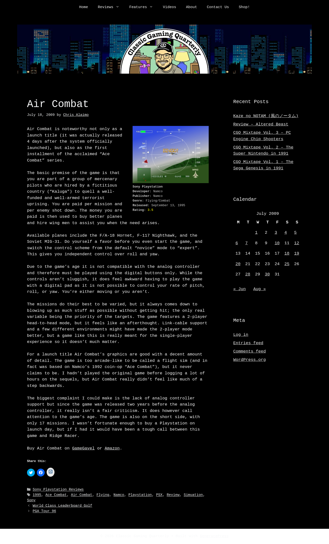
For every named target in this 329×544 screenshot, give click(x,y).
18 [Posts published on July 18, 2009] (286, 253)
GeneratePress (214, 536)
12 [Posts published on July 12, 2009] (296, 243)
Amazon (112, 448)
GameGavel (83, 448)
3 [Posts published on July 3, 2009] (275, 232)
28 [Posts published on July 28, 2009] (247, 274)
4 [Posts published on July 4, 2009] (285, 232)
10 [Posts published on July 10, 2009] (276, 243)
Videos (169, 7)
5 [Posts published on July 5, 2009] (295, 232)
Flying (102, 495)
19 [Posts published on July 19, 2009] (296, 253)
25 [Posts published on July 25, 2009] (286, 264)
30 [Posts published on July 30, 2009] (267, 274)
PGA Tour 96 (44, 511)
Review (173, 495)
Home (83, 7)
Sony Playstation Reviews (58, 490)
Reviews (111, 7)
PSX (159, 495)
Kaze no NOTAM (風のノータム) (265, 116)
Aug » (259, 289)
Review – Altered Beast (260, 124)
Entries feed (248, 343)
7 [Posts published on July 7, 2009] (246, 243)
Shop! (244, 7)
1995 (37, 495)
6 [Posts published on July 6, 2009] (236, 243)
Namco (118, 495)
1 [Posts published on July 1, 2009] (256, 232)
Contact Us (218, 7)
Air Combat (81, 495)
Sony (31, 500)
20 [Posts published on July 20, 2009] (237, 264)
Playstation (140, 495)
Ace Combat (56, 495)
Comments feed (249, 351)
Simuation (193, 495)
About (191, 7)
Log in (240, 335)
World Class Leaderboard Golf (62, 505)
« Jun (239, 289)
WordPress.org (249, 360)
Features (143, 7)
